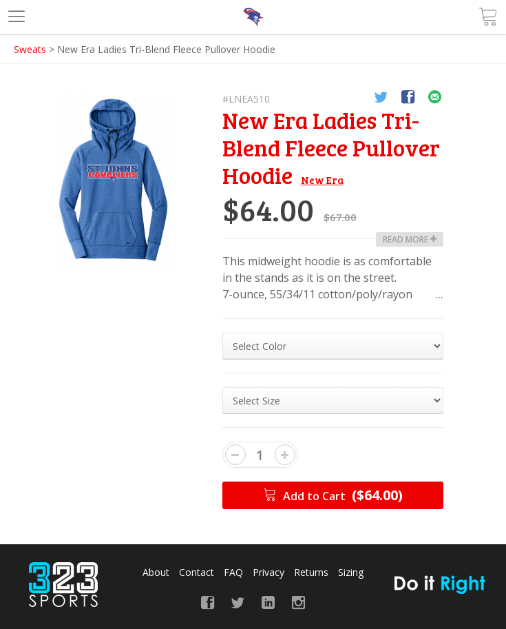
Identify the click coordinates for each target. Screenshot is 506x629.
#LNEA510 (246, 98)
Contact (196, 572)
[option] (113, 182)
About (156, 572)
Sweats (30, 49)
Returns (311, 572)
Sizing (350, 572)
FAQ (233, 572)
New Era (322, 180)
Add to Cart (333, 495)
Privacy (268, 572)
